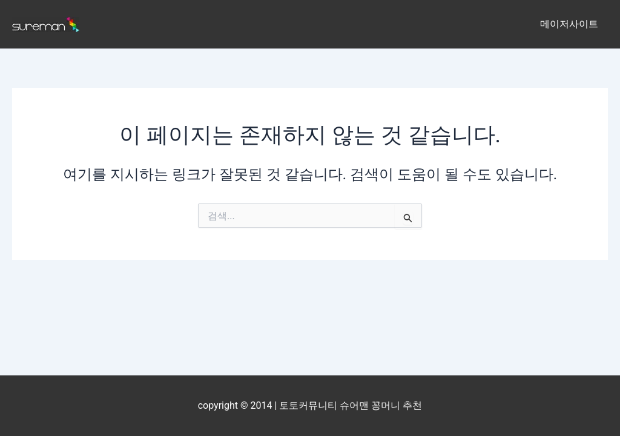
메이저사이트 (569, 24)
